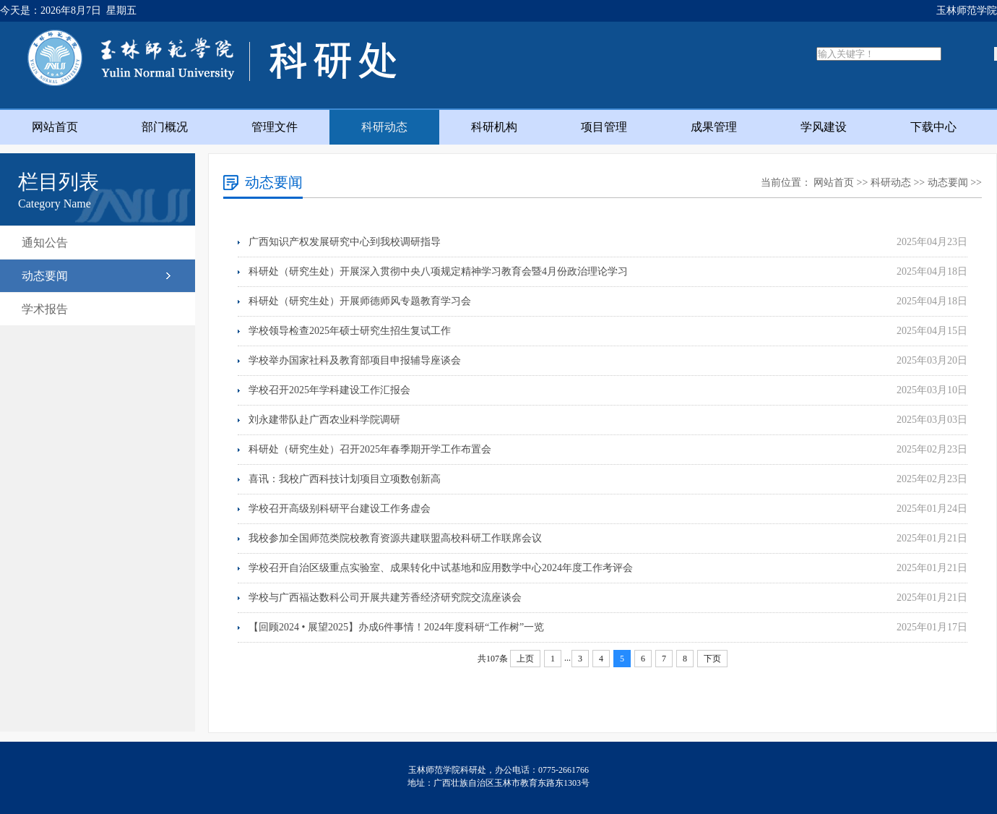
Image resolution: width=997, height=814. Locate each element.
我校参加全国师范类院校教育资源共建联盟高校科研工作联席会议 (395, 538)
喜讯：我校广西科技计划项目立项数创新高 (345, 479)
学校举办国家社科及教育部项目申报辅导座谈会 (355, 360)
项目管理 (604, 127)
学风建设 (823, 127)
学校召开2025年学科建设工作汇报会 (329, 390)
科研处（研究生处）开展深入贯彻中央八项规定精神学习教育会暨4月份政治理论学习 (438, 271)
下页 (712, 659)
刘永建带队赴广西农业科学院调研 (324, 419)
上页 (525, 659)
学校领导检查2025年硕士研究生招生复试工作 (350, 330)
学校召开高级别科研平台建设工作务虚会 (340, 508)
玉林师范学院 (966, 10)
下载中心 (933, 127)
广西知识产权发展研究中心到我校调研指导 (345, 241)
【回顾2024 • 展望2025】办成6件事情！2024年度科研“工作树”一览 (396, 627)
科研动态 (384, 127)
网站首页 (55, 127)
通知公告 (45, 242)
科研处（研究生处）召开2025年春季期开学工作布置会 (370, 449)
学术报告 (45, 309)
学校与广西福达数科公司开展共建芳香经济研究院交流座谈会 (385, 597)
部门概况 (165, 127)
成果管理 (714, 127)
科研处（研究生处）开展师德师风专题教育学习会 (360, 301)
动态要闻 (45, 276)
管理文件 (274, 127)
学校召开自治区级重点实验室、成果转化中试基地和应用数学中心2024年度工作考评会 (441, 567)
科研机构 (494, 127)
